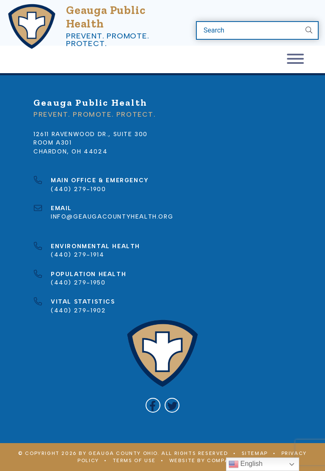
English (246, 464)
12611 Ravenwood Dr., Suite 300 (90, 134)
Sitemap (255, 453)
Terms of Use (134, 460)
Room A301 (52, 142)
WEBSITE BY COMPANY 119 (208, 460)
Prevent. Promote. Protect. (107, 39)
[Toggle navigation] (295, 59)
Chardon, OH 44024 (70, 151)
